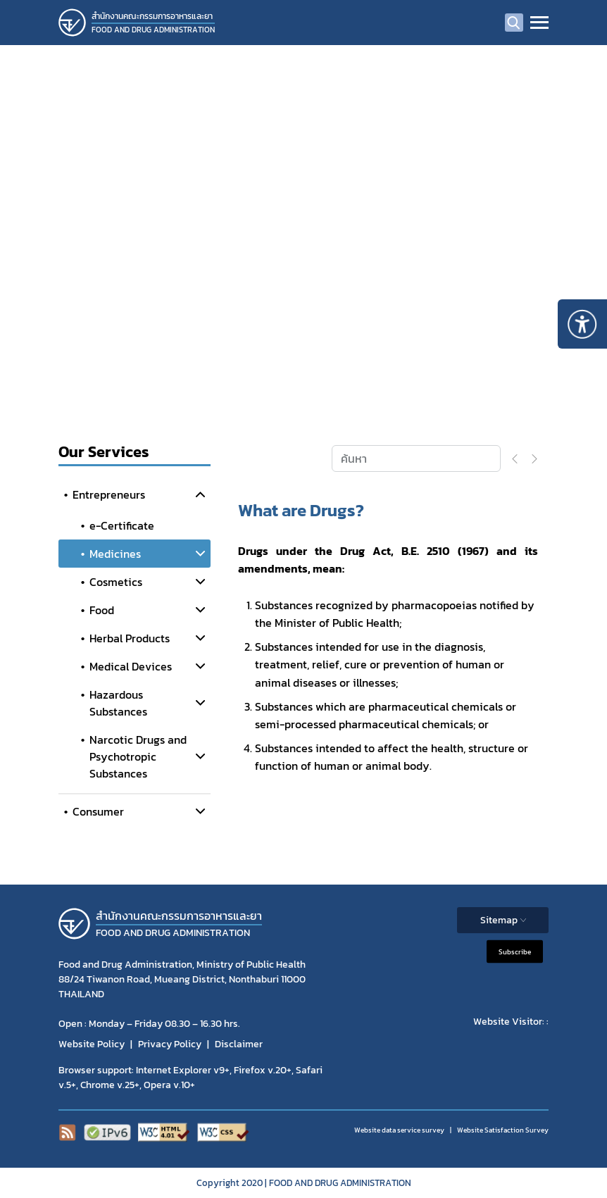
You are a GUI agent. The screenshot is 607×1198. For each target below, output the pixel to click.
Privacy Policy (169, 1044)
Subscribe (515, 951)
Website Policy (91, 1044)
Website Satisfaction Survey (503, 1130)
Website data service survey (399, 1130)
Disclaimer (239, 1044)
